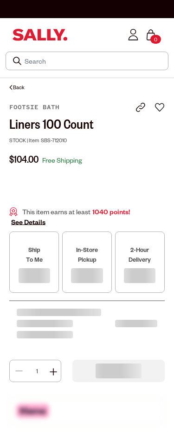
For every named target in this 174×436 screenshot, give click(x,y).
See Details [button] (28, 222)
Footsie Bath (34, 107)
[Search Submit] (18, 60)
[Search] (93, 61)
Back (17, 87)
